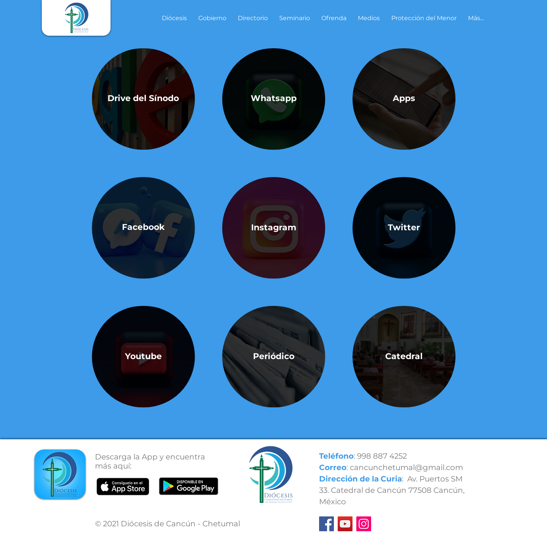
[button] (174, 18)
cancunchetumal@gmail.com (406, 467)
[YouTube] (345, 523)
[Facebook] (326, 523)
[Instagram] (363, 523)
